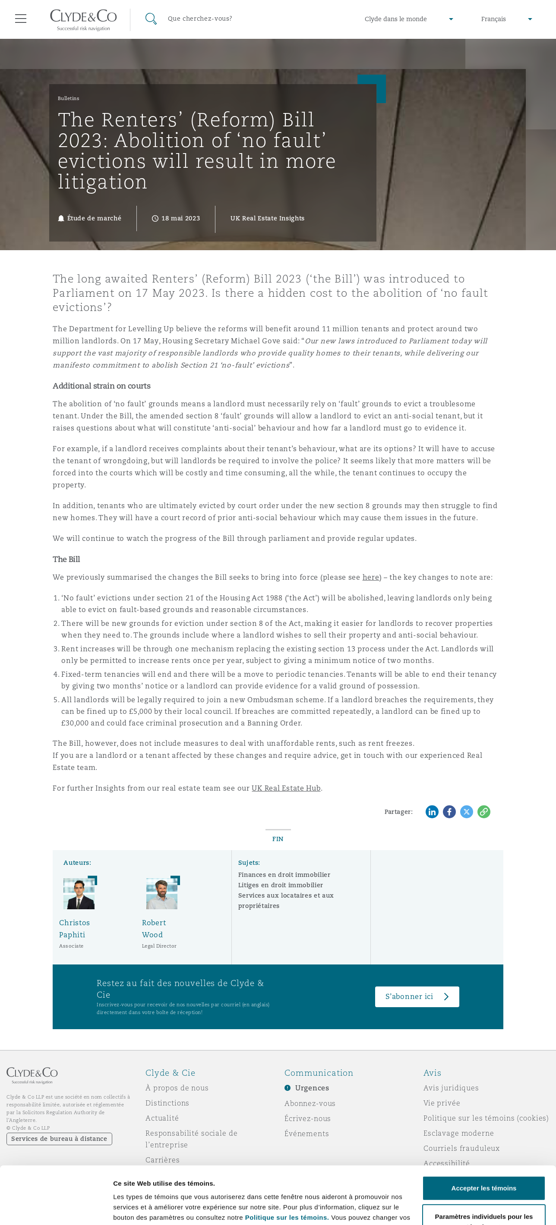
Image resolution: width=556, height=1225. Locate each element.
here (371, 577)
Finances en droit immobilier (284, 875)
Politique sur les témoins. (287, 1163)
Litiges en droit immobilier (280, 885)
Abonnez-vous (310, 1103)
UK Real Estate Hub (286, 788)
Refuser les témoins (484, 1201)
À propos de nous (177, 1088)
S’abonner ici (409, 996)
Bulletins (69, 98)
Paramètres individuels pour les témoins (176, 1208)
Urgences (312, 1088)
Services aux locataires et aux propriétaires (286, 901)
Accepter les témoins (484, 1134)
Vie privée (442, 1103)
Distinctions (167, 1103)
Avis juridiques (451, 1088)
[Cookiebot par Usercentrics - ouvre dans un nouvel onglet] (56, 1208)
